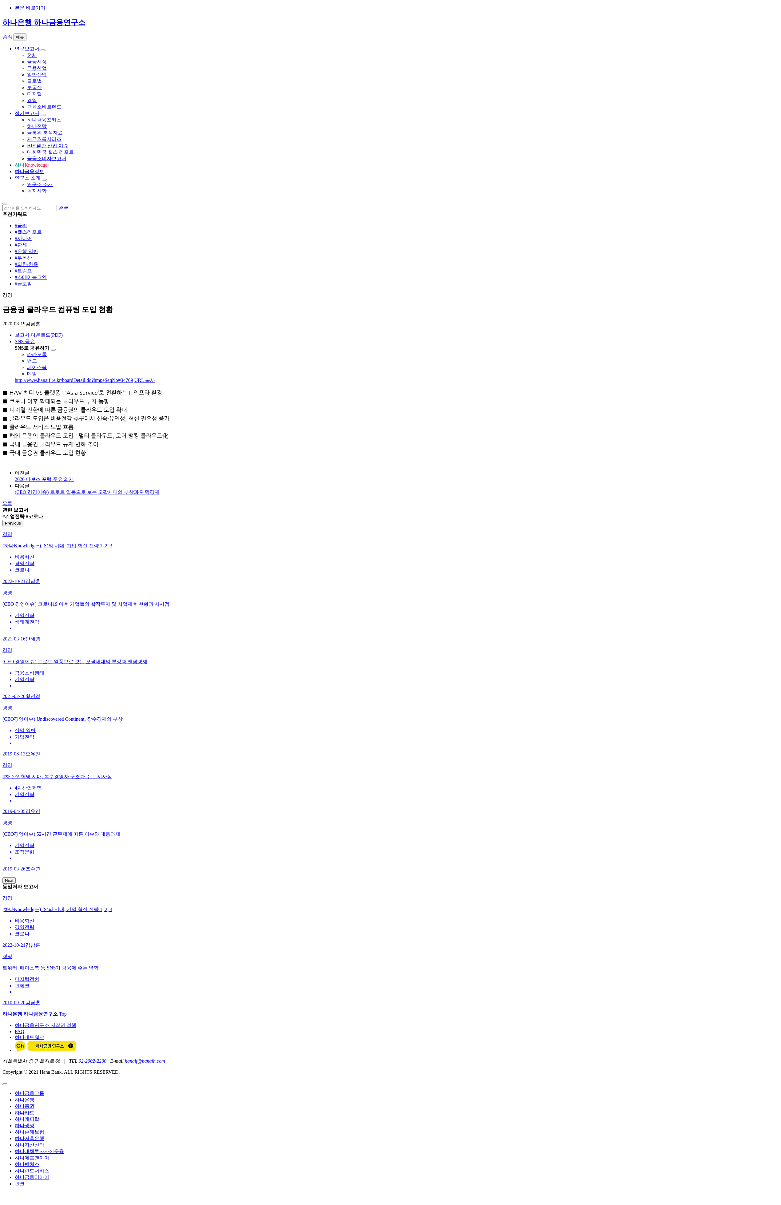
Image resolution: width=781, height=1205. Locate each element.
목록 (7, 503)
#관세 (21, 245)
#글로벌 (23, 283)
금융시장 (37, 61)
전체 (32, 55)
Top (63, 1014)
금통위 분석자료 (45, 132)
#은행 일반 (26, 251)
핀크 (20, 1183)
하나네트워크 (29, 1037)
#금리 (21, 225)
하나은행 (24, 1099)
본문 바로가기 (30, 7)
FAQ (19, 1031)
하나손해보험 (29, 1132)
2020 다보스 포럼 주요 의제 (44, 479)
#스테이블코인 (31, 277)
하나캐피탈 (27, 1119)
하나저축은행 (29, 1138)
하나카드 (24, 1112)
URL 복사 (144, 380)
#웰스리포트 (28, 232)
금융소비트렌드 (44, 106)
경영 (32, 100)
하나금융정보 (29, 171)
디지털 (34, 94)
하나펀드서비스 (32, 1170)
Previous (13, 523)
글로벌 (34, 81)
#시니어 (23, 238)
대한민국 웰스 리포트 (50, 152)
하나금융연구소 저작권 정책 (45, 1025)
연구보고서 (27, 48)
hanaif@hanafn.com (145, 1061)
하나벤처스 (27, 1164)
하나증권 (24, 1106)
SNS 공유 (25, 341)
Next (9, 880)
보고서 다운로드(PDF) (39, 335)
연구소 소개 (28, 177)
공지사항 (37, 190)
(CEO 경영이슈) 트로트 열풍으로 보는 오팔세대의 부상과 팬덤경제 (87, 492)
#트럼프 (23, 270)
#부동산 (23, 257)
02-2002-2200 (93, 1061)
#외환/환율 (26, 264)
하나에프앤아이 (32, 1157)
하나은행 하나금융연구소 (43, 22)
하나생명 (24, 1125)
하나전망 (37, 126)
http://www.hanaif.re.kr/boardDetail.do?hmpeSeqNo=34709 (74, 380)
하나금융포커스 (44, 119)
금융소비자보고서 (46, 158)
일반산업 (37, 74)
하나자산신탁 (29, 1145)
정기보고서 (27, 113)
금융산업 (37, 68)
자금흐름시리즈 (44, 139)
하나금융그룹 (29, 1093)
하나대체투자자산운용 (39, 1151)
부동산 (34, 87)
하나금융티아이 (32, 1177)
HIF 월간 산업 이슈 (47, 145)
